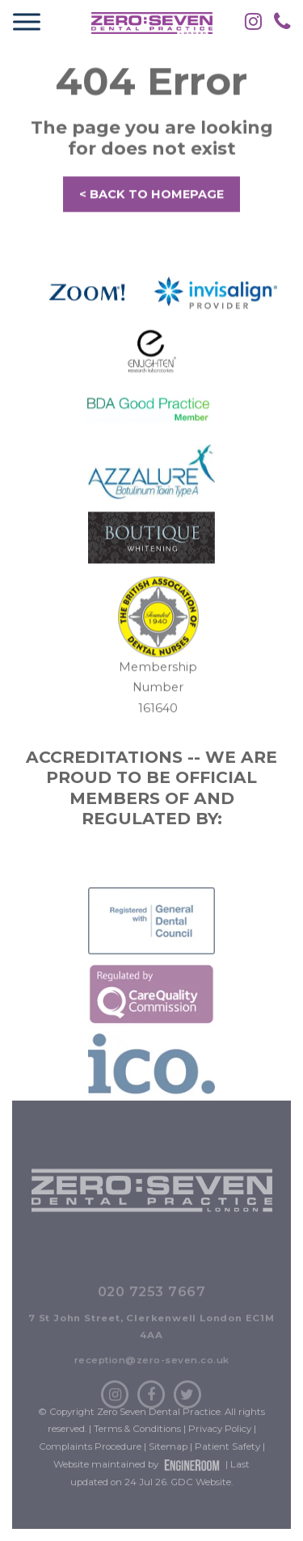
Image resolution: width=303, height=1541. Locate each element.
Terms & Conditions (137, 1444)
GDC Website (200, 1498)
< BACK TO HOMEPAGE (151, 198)
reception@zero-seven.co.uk (151, 1392)
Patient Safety (227, 1462)
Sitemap (168, 1462)
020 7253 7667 (152, 1324)
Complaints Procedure (90, 1462)
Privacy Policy (219, 1444)
